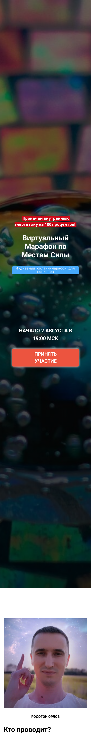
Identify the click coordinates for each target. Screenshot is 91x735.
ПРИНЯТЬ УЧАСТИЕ (45, 357)
